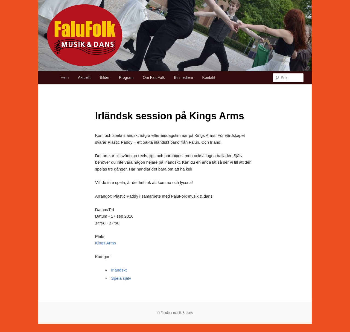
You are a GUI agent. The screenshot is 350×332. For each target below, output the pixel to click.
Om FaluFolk (154, 77)
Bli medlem (183, 77)
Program (126, 77)
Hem (65, 77)
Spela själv (121, 278)
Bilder (105, 77)
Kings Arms (105, 243)
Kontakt (208, 77)
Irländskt (119, 270)
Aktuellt (84, 77)
